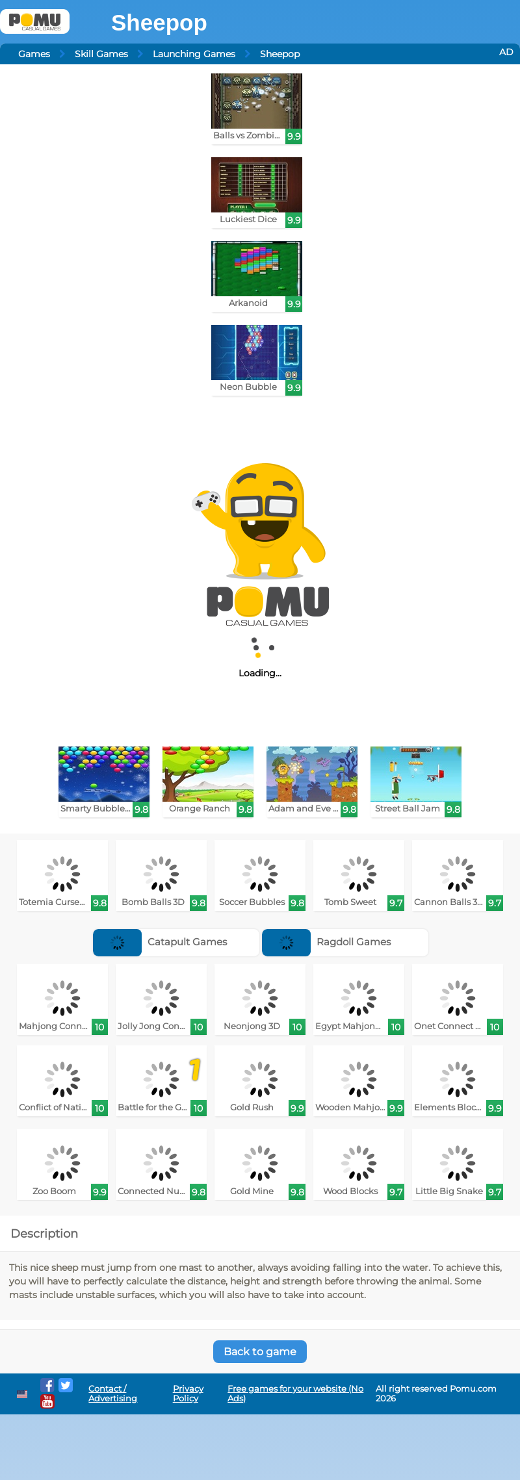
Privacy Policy (188, 1393)
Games (34, 54)
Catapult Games (160, 942)
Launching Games (194, 54)
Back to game (260, 1352)
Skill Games (101, 54)
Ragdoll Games (326, 942)
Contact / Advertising (112, 1393)
